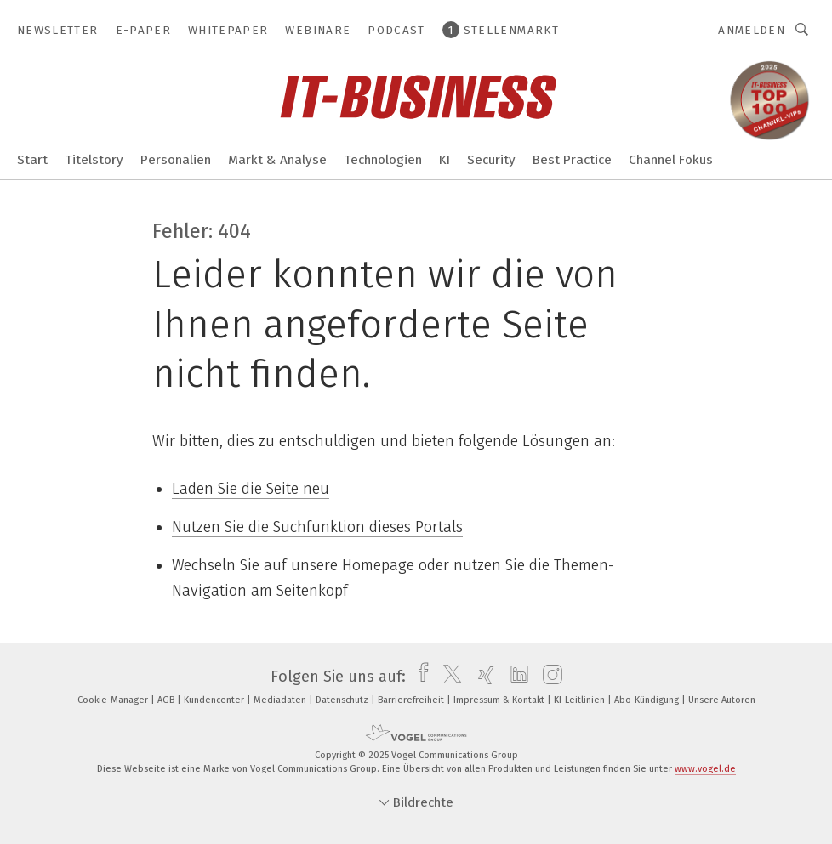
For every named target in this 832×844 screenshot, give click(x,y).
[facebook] (419, 676)
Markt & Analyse (277, 159)
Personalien (175, 159)
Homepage (378, 565)
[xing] (482, 676)
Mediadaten (281, 699)
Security (491, 159)
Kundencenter (215, 699)
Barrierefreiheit (412, 699)
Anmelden (751, 30)
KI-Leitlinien (580, 699)
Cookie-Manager (114, 699)
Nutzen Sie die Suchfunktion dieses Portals (317, 527)
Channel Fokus (671, 159)
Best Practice (572, 159)
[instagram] (548, 676)
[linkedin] (515, 676)
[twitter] (448, 676)
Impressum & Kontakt (500, 699)
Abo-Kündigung (647, 699)
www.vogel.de (705, 768)
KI (444, 159)
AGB (167, 699)
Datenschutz (343, 699)
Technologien (383, 159)
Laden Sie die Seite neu (250, 488)
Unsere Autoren (721, 699)
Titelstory (94, 159)
